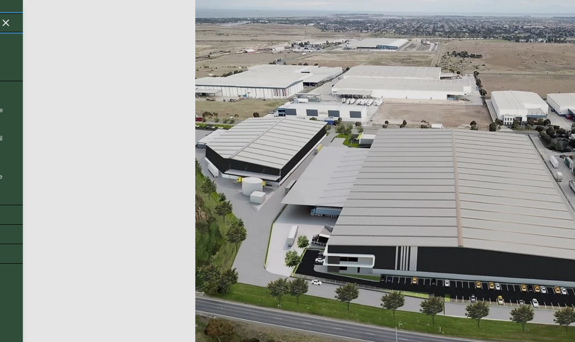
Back (24, 318)
